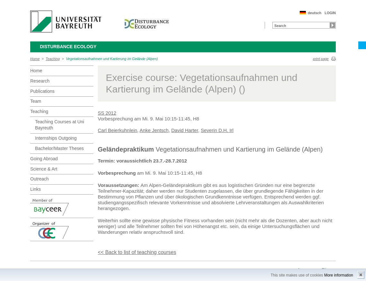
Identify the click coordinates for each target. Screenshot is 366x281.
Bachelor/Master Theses (59, 148)
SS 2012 (107, 113)
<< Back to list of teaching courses (137, 252)
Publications (42, 91)
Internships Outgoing (56, 138)
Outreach (39, 178)
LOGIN (330, 13)
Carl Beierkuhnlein (117, 130)
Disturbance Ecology (68, 46)
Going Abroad (44, 158)
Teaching (53, 59)
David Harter (184, 130)
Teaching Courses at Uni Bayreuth (59, 125)
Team (35, 101)
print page (321, 59)
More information (338, 275)
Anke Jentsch (154, 130)
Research (40, 80)
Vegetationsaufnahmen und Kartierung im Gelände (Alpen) (112, 59)
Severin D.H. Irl (217, 130)
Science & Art (43, 168)
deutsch (314, 13)
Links (35, 189)
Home (35, 59)
